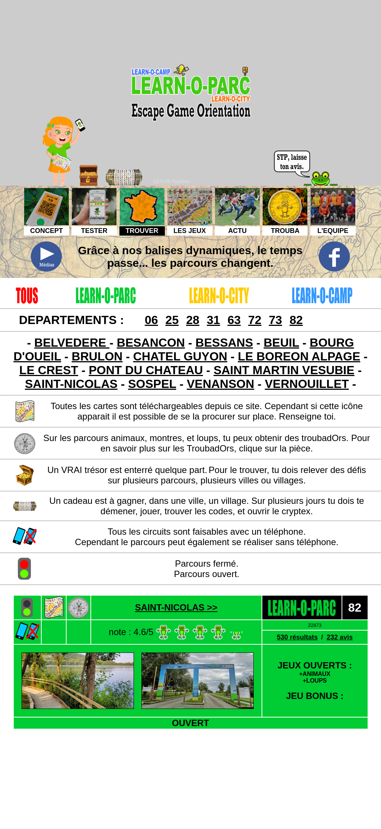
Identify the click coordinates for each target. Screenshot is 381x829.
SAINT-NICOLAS (71, 384)
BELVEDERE (71, 342)
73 (275, 320)
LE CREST (48, 370)
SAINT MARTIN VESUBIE (284, 370)
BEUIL (281, 342)
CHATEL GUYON (180, 356)
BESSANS (224, 342)
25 (172, 320)
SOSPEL (152, 384)
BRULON (97, 356)
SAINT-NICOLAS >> (176, 607)
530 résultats (297, 637)
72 (255, 320)
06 (151, 320)
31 (213, 320)
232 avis (340, 637)
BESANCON (151, 342)
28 (192, 320)
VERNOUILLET (307, 384)
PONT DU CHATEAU (146, 370)
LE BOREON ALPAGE (299, 356)
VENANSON (220, 384)
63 (234, 320)
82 (296, 320)
